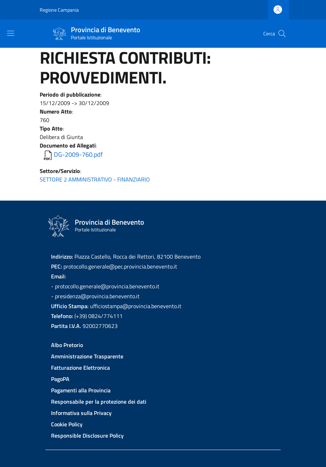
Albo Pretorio (67, 345)
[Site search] (282, 33)
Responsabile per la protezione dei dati (98, 401)
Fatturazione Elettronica (80, 367)
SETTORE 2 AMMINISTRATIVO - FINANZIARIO (95, 179)
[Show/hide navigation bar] (10, 33)
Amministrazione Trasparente (87, 356)
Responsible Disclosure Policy (87, 435)
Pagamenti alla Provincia (81, 390)
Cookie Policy (67, 424)
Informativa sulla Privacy (81, 413)
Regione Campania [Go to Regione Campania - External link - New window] (59, 9)
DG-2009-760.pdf (78, 154)
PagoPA (60, 379)
